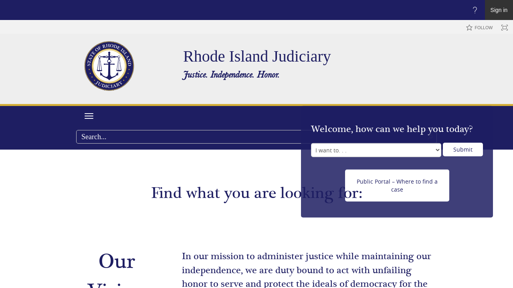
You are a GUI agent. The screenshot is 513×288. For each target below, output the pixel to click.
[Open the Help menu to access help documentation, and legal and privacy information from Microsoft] (475, 10)
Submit (463, 149)
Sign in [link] (499, 10)
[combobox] (256, 137)
